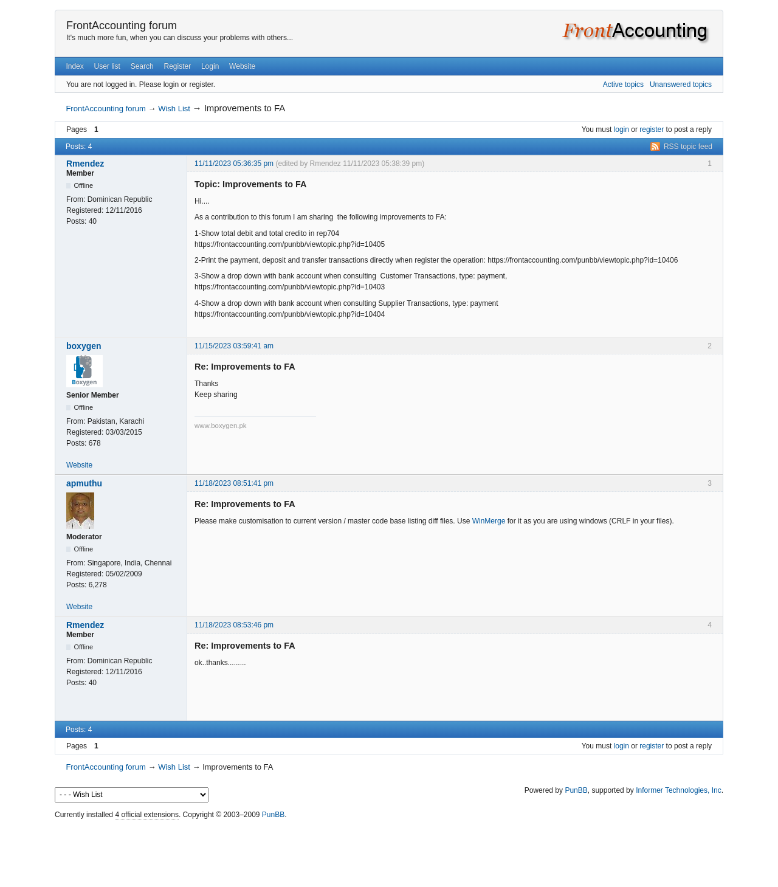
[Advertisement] (389, 850)
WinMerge (489, 521)
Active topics (623, 84)
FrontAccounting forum (121, 25)
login (621, 129)
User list (107, 66)
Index (74, 66)
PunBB (576, 790)
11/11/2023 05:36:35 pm (234, 163)
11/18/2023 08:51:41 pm (234, 483)
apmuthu (84, 483)
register (651, 129)
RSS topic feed (688, 146)
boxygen (84, 346)
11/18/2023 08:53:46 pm (234, 625)
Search (142, 66)
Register (177, 66)
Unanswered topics (681, 84)
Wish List (174, 108)
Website (242, 66)
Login (210, 66)
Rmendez (85, 163)
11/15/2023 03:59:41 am (234, 346)
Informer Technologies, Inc (678, 790)
